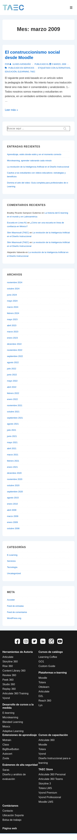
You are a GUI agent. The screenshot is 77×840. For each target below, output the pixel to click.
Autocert (7, 753)
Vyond (6, 698)
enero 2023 (12, 338)
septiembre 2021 (15, 418)
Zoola (5, 758)
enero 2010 (12, 504)
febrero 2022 (13, 393)
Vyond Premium (48, 792)
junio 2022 (12, 374)
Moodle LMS (46, 801)
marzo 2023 (12, 331)
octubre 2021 (13, 411)
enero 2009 (12, 522)
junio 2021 (12, 436)
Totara (42, 682)
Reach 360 (45, 700)
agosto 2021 (13, 424)
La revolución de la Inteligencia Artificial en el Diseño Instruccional (38, 167)
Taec (32, 72)
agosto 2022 (13, 362)
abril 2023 (11, 325)
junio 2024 (12, 295)
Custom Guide (47, 666)
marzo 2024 (12, 307)
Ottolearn (44, 687)
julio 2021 (11, 430)
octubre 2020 (13, 485)
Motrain (6, 740)
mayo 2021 (12, 442)
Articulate (7, 657)
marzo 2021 (12, 454)
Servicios (29, 68)
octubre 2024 (13, 288)
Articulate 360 (47, 740)
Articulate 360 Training (15, 693)
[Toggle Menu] (71, 7)
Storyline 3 (45, 783)
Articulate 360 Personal (52, 774)
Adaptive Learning (13, 731)
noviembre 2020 (14, 479)
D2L (41, 696)
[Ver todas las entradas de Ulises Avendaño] (20, 64)
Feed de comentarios (17, 612)
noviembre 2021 (14, 405)
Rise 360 (7, 666)
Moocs (6, 726)
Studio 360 (8, 684)
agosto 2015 (13, 497)
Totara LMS (45, 788)
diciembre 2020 (14, 473)
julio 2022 (11, 368)
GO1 (41, 661)
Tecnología (12, 567)
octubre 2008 (13, 528)
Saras (5, 769)
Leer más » (11, 110)
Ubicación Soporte (13, 815)
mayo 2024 (12, 301)
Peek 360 (8, 679)
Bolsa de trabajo (11, 819)
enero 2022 (12, 399)
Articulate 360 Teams (51, 779)
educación (11, 72)
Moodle (43, 677)
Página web (9, 828)
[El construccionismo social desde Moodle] (59, 64)
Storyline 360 (10, 661)
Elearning (23, 72)
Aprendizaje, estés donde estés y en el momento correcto (34, 154)
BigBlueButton (10, 749)
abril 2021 (11, 448)
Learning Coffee (48, 657)
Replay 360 (9, 689)
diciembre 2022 (14, 344)
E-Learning (12, 555)
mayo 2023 (12, 319)
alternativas (63, 68)
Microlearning (10, 717)
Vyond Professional (50, 797)
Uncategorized (14, 573)
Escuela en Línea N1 (17, 222)
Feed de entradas (15, 606)
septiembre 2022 (15, 356)
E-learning (8, 712)
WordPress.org (14, 618)
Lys (41, 705)
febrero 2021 (13, 461)
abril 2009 (11, 510)
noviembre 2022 (14, 350)
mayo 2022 (12, 381)
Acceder (11, 600)
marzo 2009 (12, 516)
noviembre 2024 (14, 282)
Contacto (7, 810)
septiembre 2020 (15, 491)
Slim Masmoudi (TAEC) (18, 232)
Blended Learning (12, 722)
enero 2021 (12, 467)
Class (5, 744)
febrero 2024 (13, 313)
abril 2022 (11, 387)
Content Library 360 (14, 670)
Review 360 (9, 675)
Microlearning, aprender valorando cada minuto (29, 160)
